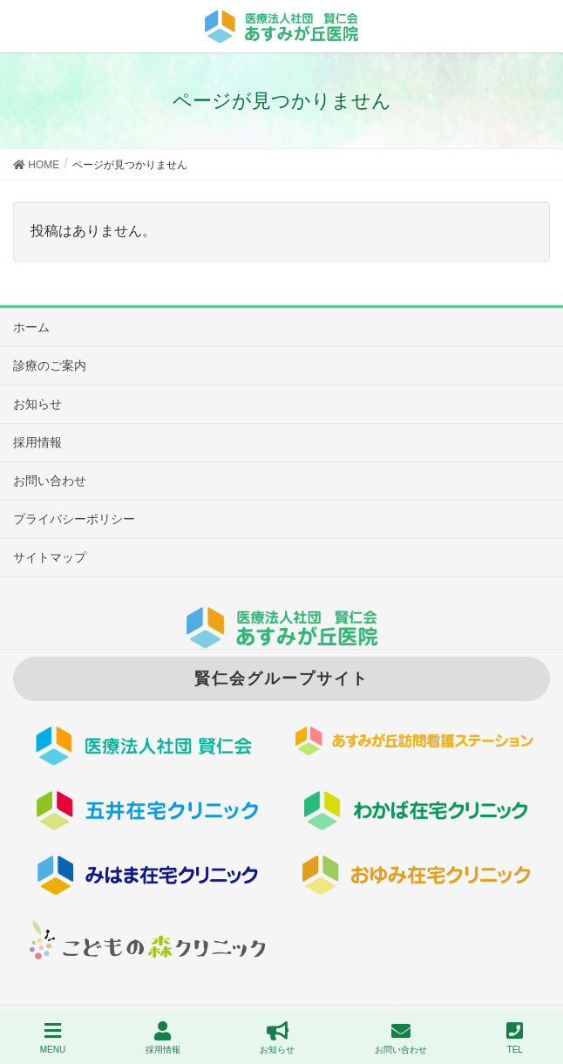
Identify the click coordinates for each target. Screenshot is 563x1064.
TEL (514, 1037)
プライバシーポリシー (74, 519)
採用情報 (37, 442)
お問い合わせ (49, 481)
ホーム (31, 327)
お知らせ (37, 404)
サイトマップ (49, 557)
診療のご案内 (49, 365)
